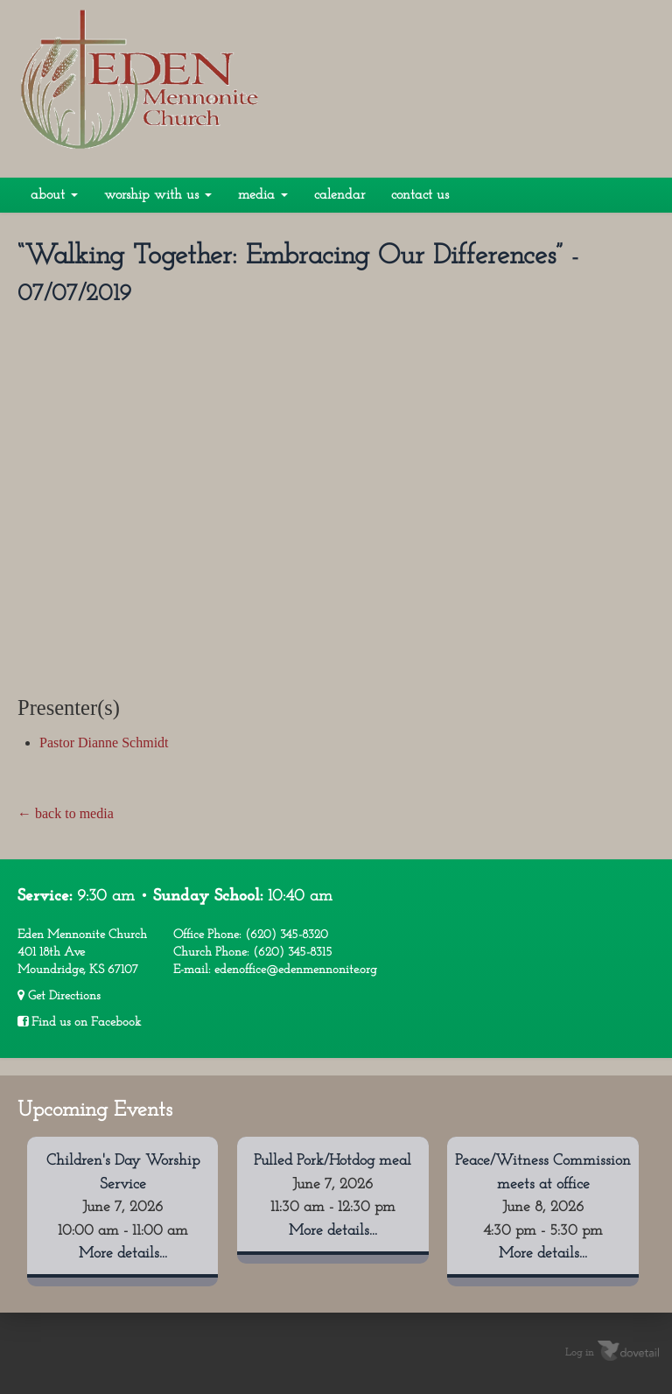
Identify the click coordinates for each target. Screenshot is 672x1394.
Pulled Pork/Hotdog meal (332, 1160)
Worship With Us (158, 195)
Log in (579, 1353)
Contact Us (420, 195)
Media (263, 195)
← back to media (66, 813)
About (54, 195)
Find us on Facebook (79, 1022)
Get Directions (59, 996)
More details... (123, 1253)
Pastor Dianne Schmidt (104, 742)
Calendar (339, 195)
